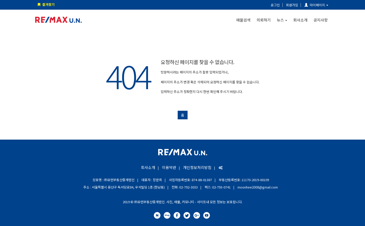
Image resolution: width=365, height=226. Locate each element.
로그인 (275, 5)
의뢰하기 (264, 20)
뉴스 (282, 20)
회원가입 (292, 5)
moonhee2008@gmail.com (258, 187)
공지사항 (321, 20)
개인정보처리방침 (197, 167)
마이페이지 (316, 5)
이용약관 (169, 167)
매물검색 (243, 20)
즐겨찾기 (45, 4)
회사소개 (300, 20)
